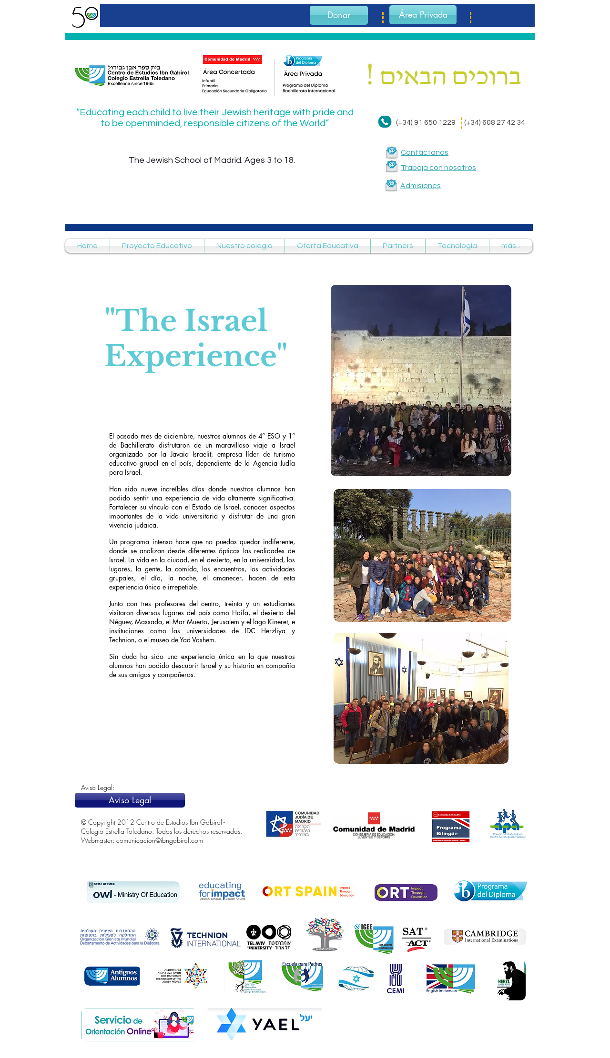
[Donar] (339, 15)
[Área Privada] (423, 14)
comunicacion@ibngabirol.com (159, 840)
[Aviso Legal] (130, 800)
